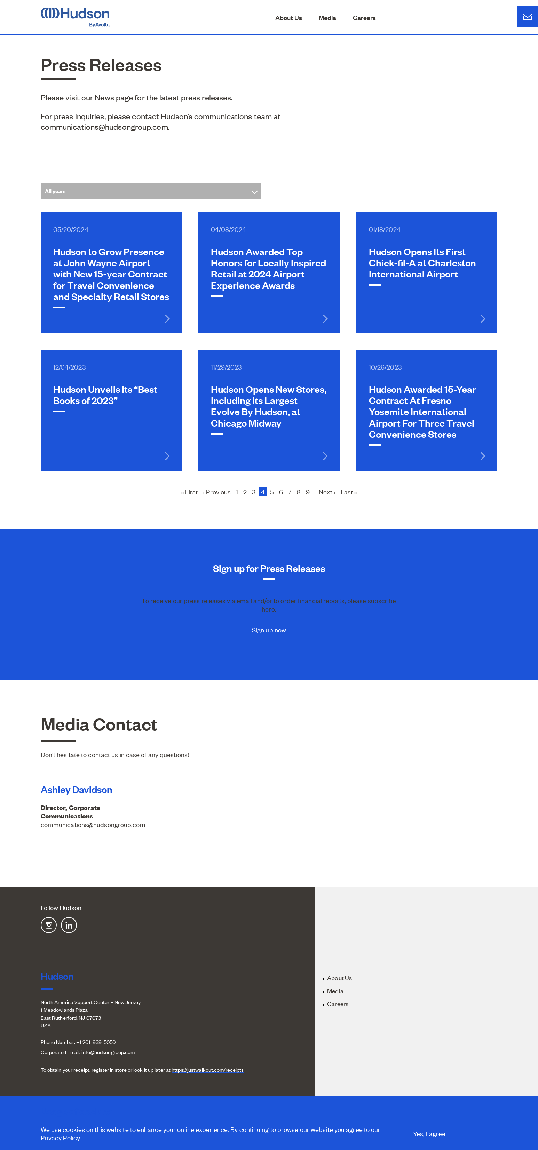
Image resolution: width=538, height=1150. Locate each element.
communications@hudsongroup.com (104, 126)
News (104, 97)
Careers (364, 17)
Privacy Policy (60, 1139)
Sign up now (269, 629)
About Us (288, 17)
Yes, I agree (429, 1135)
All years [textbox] (55, 190)
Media (327, 17)
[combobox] (151, 190)
